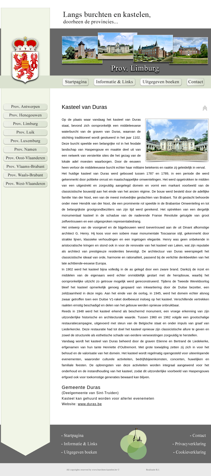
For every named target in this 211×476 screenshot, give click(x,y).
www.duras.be (90, 404)
